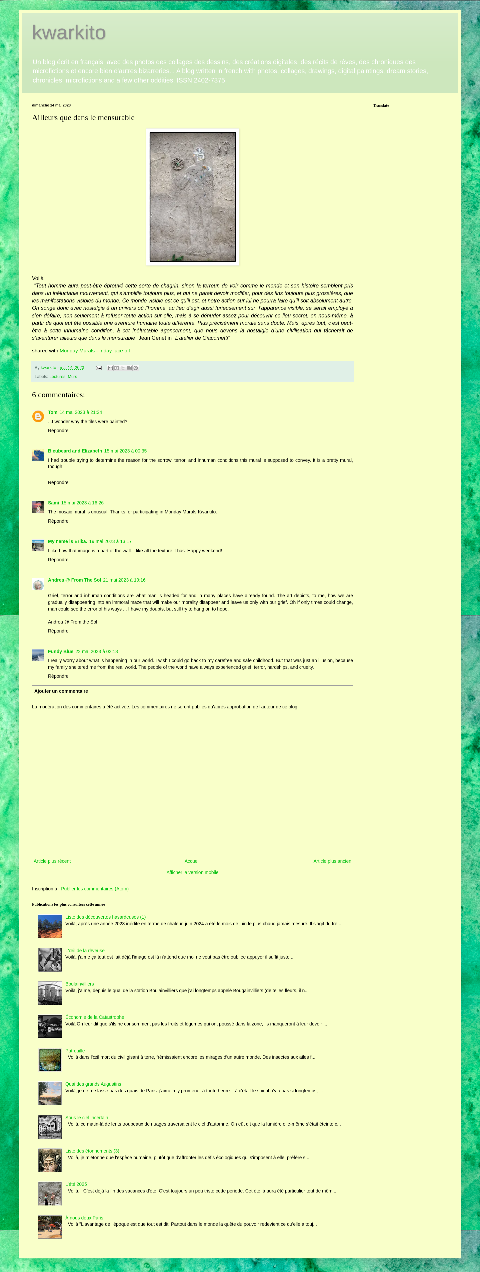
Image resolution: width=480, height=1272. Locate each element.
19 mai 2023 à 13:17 (110, 541)
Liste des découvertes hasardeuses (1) (105, 917)
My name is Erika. (67, 541)
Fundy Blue (60, 651)
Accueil (192, 861)
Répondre (58, 430)
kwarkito (69, 32)
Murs (72, 376)
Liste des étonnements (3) (92, 1151)
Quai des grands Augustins (93, 1084)
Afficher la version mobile (192, 872)
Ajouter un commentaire (61, 691)
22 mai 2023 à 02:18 (96, 651)
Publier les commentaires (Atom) (95, 888)
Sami (53, 502)
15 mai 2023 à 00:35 (125, 451)
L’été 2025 (76, 1184)
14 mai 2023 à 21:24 (81, 412)
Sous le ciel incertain (86, 1117)
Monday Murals (78, 350)
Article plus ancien (332, 861)
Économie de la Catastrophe (94, 1017)
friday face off (114, 350)
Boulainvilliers (79, 984)
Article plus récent (52, 861)
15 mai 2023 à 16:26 (82, 502)
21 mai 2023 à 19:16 (124, 580)
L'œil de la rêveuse (85, 950)
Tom (53, 412)
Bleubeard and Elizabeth (75, 451)
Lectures (57, 376)
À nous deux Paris (84, 1217)
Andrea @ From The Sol (74, 580)
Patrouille (75, 1050)
